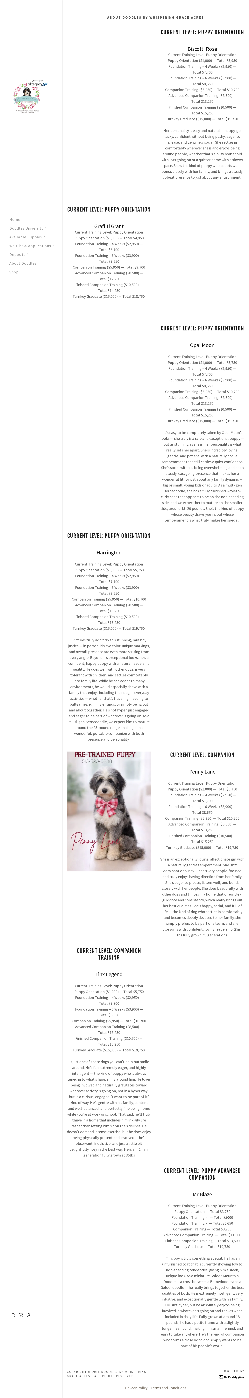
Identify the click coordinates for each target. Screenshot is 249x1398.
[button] (35, 228)
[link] (28, 97)
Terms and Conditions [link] (168, 1387)
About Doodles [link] (22, 263)
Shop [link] (14, 272)
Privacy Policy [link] (136, 1387)
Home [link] (14, 219)
